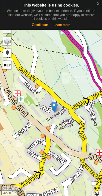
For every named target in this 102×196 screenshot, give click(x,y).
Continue (40, 25)
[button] (7, 53)
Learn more (62, 25)
